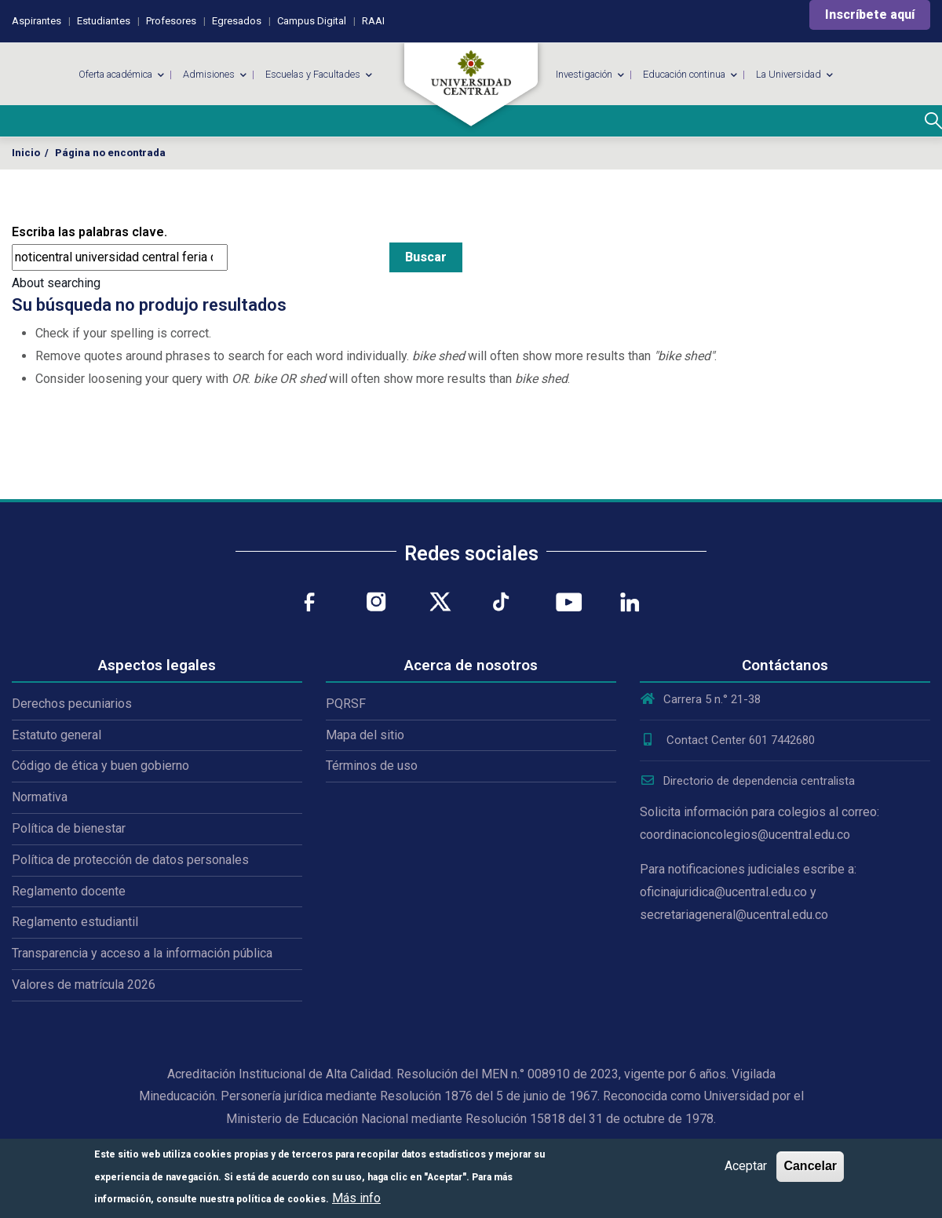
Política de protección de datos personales (130, 859)
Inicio (26, 153)
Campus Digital (311, 21)
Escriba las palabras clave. (89, 231)
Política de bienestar (69, 828)
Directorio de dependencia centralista (747, 781)
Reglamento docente (69, 891)
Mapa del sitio (365, 735)
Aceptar (746, 1165)
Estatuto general (56, 735)
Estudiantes (103, 21)
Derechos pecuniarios (72, 703)
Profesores (171, 21)
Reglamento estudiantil (75, 921)
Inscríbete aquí (870, 14)
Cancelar (810, 1165)
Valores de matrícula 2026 (83, 984)
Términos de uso (372, 765)
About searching (56, 282)
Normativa (40, 797)
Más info (356, 1198)
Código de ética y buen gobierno (100, 765)
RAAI (373, 21)
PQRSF (346, 703)
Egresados (236, 21)
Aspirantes (36, 21)
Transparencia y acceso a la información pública (142, 953)
